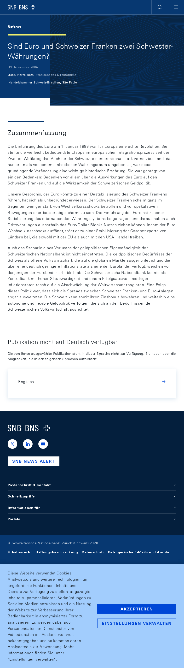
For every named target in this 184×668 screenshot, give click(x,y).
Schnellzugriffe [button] (92, 496)
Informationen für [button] (92, 507)
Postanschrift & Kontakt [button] (92, 485)
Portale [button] (92, 519)
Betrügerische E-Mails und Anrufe (138, 552)
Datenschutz (93, 552)
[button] (160, 7)
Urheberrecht (20, 552)
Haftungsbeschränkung (56, 552)
